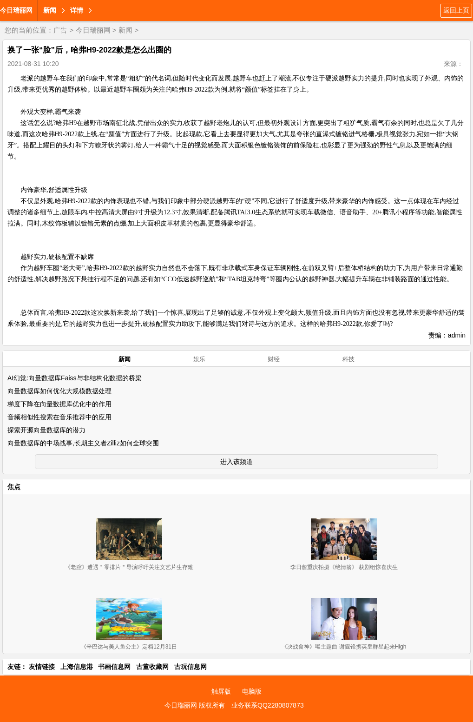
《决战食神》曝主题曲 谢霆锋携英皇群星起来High (344, 646)
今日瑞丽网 (16, 10)
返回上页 (456, 10)
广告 (60, 30)
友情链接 (42, 666)
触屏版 (221, 691)
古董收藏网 (152, 666)
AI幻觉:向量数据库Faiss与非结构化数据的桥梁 (74, 378)
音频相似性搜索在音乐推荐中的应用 (59, 417)
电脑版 (252, 691)
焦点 (13, 486)
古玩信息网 (190, 666)
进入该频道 (236, 461)
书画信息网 (114, 666)
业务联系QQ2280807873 (267, 705)
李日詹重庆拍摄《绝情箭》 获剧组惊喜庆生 (344, 567)
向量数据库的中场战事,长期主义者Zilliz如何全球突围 (83, 443)
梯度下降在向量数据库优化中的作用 (59, 404)
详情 (76, 10)
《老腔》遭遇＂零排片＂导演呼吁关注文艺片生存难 (129, 567)
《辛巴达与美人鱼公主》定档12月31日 (129, 646)
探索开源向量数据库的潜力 (46, 430)
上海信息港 (76, 666)
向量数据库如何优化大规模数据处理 (59, 391)
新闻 (49, 10)
